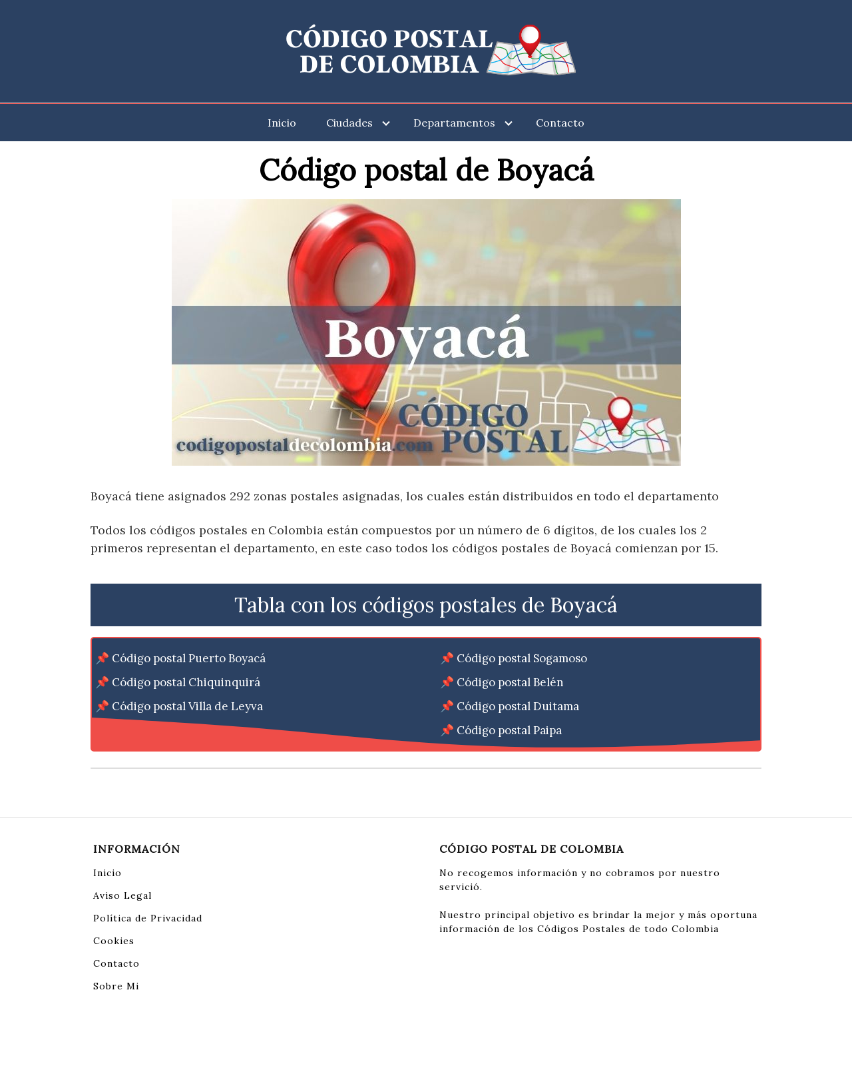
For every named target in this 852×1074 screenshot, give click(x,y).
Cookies (113, 941)
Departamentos (454, 122)
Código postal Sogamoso (522, 658)
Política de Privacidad (147, 918)
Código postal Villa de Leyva (187, 706)
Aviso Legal (122, 895)
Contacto (560, 122)
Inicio (282, 122)
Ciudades (349, 122)
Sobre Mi (116, 986)
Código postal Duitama (518, 706)
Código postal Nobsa (167, 730)
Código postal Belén (510, 682)
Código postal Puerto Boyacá (189, 658)
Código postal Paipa (509, 730)
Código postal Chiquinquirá (186, 682)
